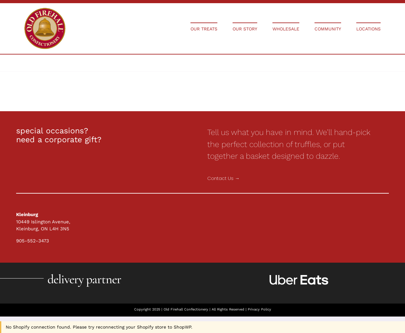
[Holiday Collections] (44, 10)
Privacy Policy (259, 309)
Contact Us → (223, 178)
